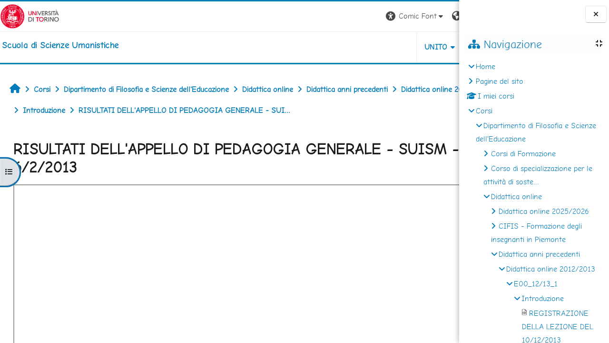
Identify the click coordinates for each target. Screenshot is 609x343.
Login (443, 15)
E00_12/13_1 (536, 283)
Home (485, 66)
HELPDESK (402, 46)
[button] (326, 16)
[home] (60, 45)
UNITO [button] (347, 46)
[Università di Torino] (29, 15)
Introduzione (542, 298)
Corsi (484, 110)
